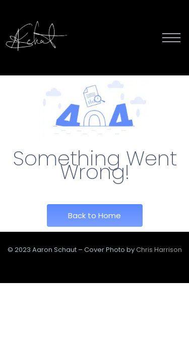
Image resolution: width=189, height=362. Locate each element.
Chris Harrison (159, 249)
